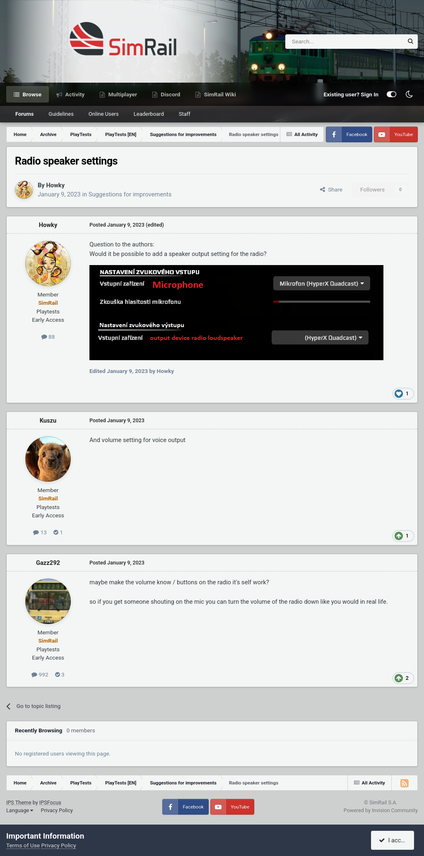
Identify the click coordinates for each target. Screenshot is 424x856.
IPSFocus (50, 802)
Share (331, 189)
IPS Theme (18, 802)
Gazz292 (48, 563)
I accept (393, 840)
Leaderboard (149, 114)
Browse (31, 94)
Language (19, 810)
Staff (184, 114)
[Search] (324, 41)
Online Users (104, 114)
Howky (55, 185)
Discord (169, 94)
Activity (74, 94)
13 (40, 532)
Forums (24, 114)
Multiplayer (122, 94)
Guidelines (61, 114)
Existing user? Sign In (351, 94)
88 (48, 336)
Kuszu (48, 420)
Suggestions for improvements (130, 194)
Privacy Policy (57, 810)
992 (39, 674)
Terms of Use (23, 845)
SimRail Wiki (219, 94)
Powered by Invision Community (381, 810)
